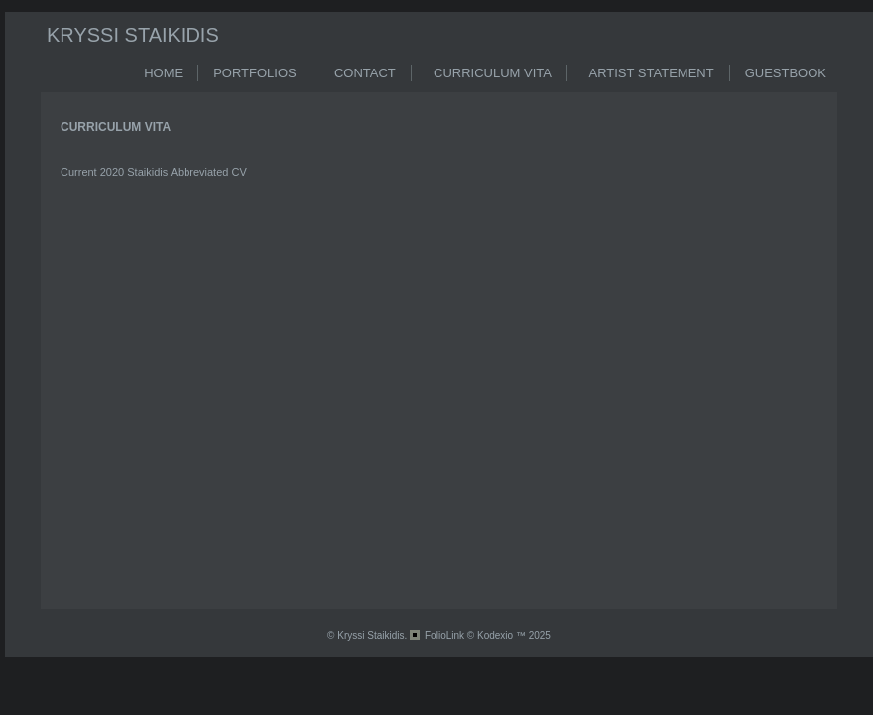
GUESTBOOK (785, 73)
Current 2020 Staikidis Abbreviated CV (154, 172)
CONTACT (361, 73)
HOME (163, 73)
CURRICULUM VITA (489, 73)
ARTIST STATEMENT (648, 73)
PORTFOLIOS (255, 73)
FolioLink (444, 635)
